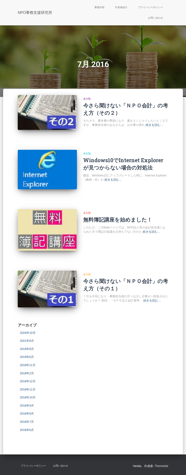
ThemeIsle (161, 466)
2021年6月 (27, 340)
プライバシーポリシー (150, 7)
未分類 (87, 98)
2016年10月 (28, 397)
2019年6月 (27, 357)
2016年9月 (27, 405)
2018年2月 (27, 373)
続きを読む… (154, 125)
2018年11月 (28, 365)
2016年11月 (28, 389)
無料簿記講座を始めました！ (117, 219)
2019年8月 (27, 349)
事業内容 (99, 7)
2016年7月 (27, 421)
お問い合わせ (155, 17)
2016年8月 (27, 413)
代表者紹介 (121, 7)
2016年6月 (27, 430)
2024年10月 (28, 332)
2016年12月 (28, 381)
